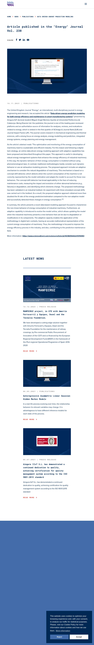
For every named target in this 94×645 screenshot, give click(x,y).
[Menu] (86, 4)
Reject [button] (59, 637)
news (16, 17)
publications (28, 17)
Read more (30, 351)
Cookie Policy (70, 625)
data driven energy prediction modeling (55, 17)
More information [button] (63, 631)
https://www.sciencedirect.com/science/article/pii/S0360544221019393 (53, 236)
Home (9, 17)
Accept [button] (79, 637)
